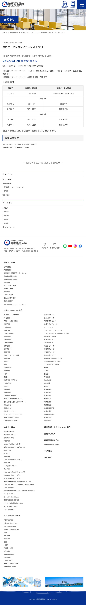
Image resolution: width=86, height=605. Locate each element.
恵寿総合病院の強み (10, 276)
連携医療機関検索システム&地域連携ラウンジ (19, 491)
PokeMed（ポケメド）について (14, 472)
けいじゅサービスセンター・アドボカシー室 (19, 484)
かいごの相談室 (9, 488)
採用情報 (6, 195)
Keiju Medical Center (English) (15, 304)
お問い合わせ (55, 248)
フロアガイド (8, 560)
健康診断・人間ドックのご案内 (57, 427)
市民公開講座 (8, 301)
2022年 (5, 223)
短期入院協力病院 (10, 567)
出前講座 (7, 292)
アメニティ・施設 (10, 285)
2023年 (5, 219)
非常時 (6, 545)
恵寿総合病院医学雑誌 (51, 445)
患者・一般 (6, 179)
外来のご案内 (9, 427)
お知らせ (48, 457)
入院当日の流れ (9, 520)
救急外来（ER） (9, 438)
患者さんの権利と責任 (11, 564)
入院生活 (7, 536)
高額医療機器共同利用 (11, 500)
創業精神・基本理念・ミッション (15, 273)
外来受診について (10, 435)
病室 (5, 532)
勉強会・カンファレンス (14, 187)
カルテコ (7, 469)
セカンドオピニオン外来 (12, 444)
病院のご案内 (9, 262)
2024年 (5, 215)
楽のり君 (7, 463)
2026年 (5, 208)
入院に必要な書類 (10, 526)
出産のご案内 (50, 433)
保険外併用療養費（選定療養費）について (18, 481)
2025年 (5, 212)
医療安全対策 (8, 548)
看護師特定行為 (9, 554)
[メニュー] (81, 4)
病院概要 (7, 282)
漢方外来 (7, 453)
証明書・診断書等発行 (11, 529)
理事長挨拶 (7, 267)
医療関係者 (6, 183)
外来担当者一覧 (9, 432)
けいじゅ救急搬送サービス (13, 460)
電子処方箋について (10, 506)
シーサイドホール (10, 494)
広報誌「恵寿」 (9, 289)
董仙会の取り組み (10, 298)
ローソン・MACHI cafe (11, 497)
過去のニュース (8, 227)
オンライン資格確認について (13, 503)
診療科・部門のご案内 (13, 310)
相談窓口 (7, 539)
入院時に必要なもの (10, 523)
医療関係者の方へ (51, 440)
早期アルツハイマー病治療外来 (14, 447)
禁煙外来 (7, 456)
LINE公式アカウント (10, 466)
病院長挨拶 (7, 270)
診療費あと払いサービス (12, 475)
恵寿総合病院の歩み (10, 279)
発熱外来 (7, 441)
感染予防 (7, 551)
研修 (6, 191)
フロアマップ (8, 295)
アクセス (45, 248)
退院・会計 (7, 557)
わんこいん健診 (9, 509)
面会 (5, 542)
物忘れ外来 (7, 450)
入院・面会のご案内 (12, 515)
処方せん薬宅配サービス (12, 478)
